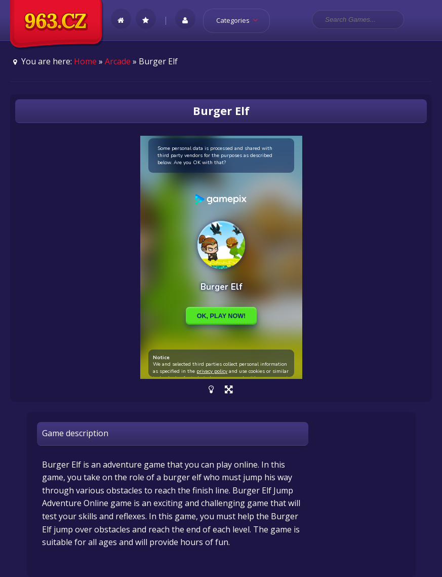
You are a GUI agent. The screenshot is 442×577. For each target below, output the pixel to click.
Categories (240, 20)
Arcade (118, 61)
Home (85, 61)
